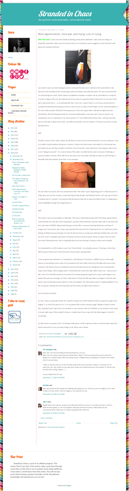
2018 (12, 146)
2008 (12, 294)
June (14, 247)
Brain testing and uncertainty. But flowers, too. (18, 221)
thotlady (46, 385)
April (14, 254)
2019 (12, 142)
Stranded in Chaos (64, 13)
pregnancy (77, 337)
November (16, 159)
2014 (12, 273)
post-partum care (67, 337)
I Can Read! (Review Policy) (17, 112)
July (14, 244)
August (15, 240)
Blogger (68, 486)
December (16, 156)
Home (78, 423)
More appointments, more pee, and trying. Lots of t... (20, 191)
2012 (12, 280)
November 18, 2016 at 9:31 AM (53, 394)
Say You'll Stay (17, 202)
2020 (12, 139)
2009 (12, 291)
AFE (45, 337)
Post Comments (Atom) (56, 427)
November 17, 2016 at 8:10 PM (53, 378)
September (16, 236)
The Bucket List (17, 106)
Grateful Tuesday (18, 209)
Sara (82, 337)
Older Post (114, 423)
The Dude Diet (17, 212)
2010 (12, 287)
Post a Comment (47, 418)
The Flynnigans (48, 350)
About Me (15, 100)
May (14, 251)
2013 (12, 276)
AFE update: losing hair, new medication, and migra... (20, 181)
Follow (10, 57)
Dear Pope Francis (18, 186)
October (15, 233)
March (15, 258)
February (16, 261)
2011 (12, 283)
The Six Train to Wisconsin (21, 175)
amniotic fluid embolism (54, 337)
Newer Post (43, 423)
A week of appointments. (21, 206)
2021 (12, 135)
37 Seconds (16, 216)
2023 (12, 128)
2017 (12, 149)
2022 (12, 132)
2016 (12, 153)
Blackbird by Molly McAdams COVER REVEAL (19, 170)
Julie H (45, 402)
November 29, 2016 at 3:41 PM (53, 413)
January (15, 265)
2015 (12, 269)
